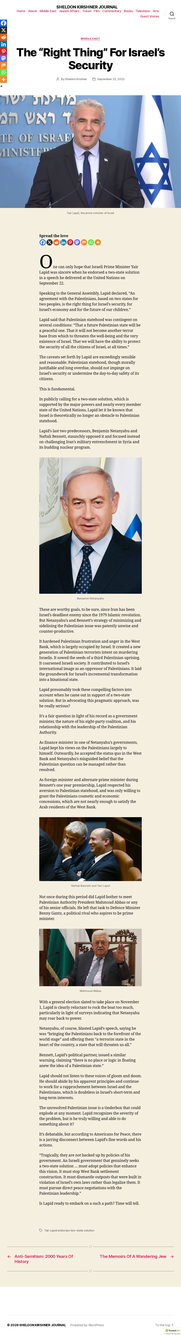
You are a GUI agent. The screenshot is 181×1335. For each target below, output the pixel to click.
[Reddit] (56, 242)
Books (128, 11)
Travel (86, 11)
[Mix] (84, 242)
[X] (49, 242)
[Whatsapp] (91, 242)
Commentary (111, 11)
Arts (156, 11)
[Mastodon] (77, 242)
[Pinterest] (70, 242)
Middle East (48, 11)
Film (97, 11)
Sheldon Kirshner (76, 79)
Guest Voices (149, 16)
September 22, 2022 (111, 79)
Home (21, 11)
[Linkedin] (63, 242)
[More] (98, 242)
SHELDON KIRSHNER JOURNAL (86, 7)
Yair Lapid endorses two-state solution (69, 1230)
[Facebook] (43, 242)
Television (143, 11)
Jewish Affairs (69, 11)
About (32, 11)
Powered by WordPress (87, 1325)
